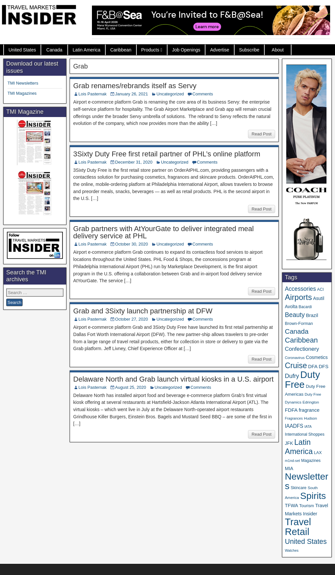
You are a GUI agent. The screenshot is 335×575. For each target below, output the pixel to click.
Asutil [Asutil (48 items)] (318, 298)
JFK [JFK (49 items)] (289, 443)
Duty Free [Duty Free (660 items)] (302, 379)
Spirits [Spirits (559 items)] (313, 495)
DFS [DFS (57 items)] (323, 366)
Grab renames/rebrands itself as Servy (135, 86)
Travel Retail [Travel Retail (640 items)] (298, 527)
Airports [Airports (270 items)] (298, 297)
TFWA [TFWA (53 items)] (291, 505)
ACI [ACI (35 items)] (320, 289)
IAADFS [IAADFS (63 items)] (294, 426)
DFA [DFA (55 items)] (313, 366)
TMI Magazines (22, 93)
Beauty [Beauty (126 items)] (295, 314)
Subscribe (249, 49)
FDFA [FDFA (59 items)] (291, 410)
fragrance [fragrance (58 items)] (309, 410)
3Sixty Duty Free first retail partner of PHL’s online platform (166, 154)
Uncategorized (170, 93)
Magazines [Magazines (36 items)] (311, 460)
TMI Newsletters (23, 83)
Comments (202, 93)
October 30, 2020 (131, 244)
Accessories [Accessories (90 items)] (300, 289)
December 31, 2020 (133, 162)
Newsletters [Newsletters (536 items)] (306, 481)
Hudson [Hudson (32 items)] (310, 418)
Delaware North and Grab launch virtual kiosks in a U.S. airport (173, 379)
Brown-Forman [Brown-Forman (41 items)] (299, 323)
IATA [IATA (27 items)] (308, 426)
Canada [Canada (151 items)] (297, 331)
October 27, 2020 (131, 319)
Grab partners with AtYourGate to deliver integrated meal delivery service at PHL (163, 232)
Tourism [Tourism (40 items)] (306, 505)
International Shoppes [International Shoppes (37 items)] (305, 434)
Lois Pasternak (93, 93)
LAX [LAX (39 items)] (318, 452)
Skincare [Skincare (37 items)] (298, 488)
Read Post (262, 133)
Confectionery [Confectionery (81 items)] (302, 349)
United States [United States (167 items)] (306, 541)
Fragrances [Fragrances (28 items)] (294, 418)
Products (150, 49)
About (278, 49)
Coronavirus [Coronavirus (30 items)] (295, 358)
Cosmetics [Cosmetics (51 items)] (317, 357)
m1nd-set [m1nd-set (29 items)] (292, 461)
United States (22, 49)
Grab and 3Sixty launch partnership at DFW (143, 311)
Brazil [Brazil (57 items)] (312, 315)
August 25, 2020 (130, 387)
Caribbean (121, 49)
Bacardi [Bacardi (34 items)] (305, 307)
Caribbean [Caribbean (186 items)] (301, 340)
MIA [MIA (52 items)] (289, 468)
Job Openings (186, 49)
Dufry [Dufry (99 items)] (292, 376)
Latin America (86, 49)
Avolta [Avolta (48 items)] (291, 306)
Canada (54, 49)
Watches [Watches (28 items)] (292, 550)
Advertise (219, 49)
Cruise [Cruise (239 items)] (296, 365)
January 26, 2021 (131, 93)
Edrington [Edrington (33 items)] (311, 402)
